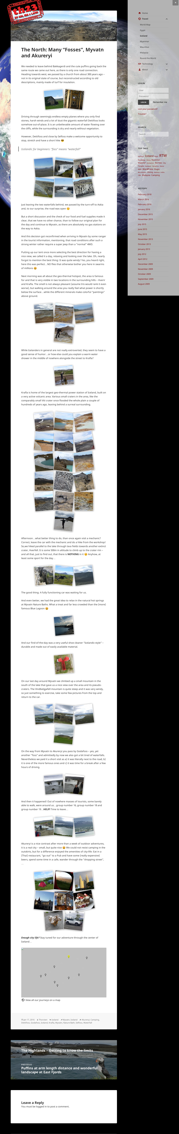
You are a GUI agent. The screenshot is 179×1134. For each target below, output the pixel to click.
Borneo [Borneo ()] (158, 162)
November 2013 (145, 239)
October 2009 (144, 274)
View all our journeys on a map (42, 1000)
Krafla (51, 1022)
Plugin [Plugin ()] (157, 169)
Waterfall (87, 1022)
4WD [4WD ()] (139, 169)
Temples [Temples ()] (141, 166)
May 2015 (142, 234)
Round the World (148, 58)
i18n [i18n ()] (139, 175)
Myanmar (144, 41)
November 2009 (145, 269)
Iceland (143, 35)
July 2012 (142, 254)
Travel (145, 18)
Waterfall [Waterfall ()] (142, 163)
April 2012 (142, 259)
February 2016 (144, 204)
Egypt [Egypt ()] (156, 156)
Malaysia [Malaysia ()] (146, 175)
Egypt (142, 30)
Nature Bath (69, 1022)
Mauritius (144, 47)
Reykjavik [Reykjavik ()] (148, 166)
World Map (145, 24)
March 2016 (143, 199)
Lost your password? (148, 109)
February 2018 (144, 194)
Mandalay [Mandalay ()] (141, 160)
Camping (95, 1019)
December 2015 (145, 214)
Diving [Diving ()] (150, 172)
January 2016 (144, 209)
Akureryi (86, 1019)
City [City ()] (164, 163)
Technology (147, 63)
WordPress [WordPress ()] (147, 169)
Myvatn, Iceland (70, 1019)
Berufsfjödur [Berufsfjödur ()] (142, 172)
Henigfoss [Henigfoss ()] (155, 166)
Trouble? (142, 114)
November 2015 (145, 219)
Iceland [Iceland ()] (149, 156)
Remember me (160, 102)
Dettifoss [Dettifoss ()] (157, 172)
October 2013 (144, 244)
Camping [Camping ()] (155, 175)
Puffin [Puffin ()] (163, 172)
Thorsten (43, 1019)
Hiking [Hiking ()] (148, 160)
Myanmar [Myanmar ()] (156, 160)
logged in (41, 1106)
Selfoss (79, 1022)
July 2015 (142, 224)
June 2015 (142, 229)
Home (145, 13)
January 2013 (144, 249)
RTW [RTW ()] (163, 155)
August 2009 (144, 284)
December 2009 (145, 264)
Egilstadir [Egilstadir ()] (141, 156)
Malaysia (144, 52)
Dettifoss (25, 1022)
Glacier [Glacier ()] (162, 166)
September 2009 (145, 279)
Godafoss (35, 1022)
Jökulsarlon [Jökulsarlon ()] (150, 163)
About (145, 69)
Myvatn (58, 1022)
